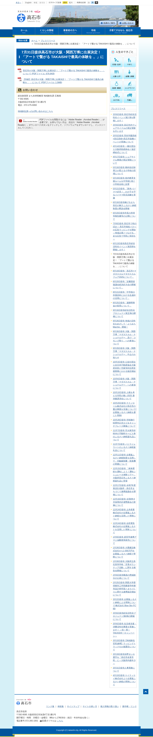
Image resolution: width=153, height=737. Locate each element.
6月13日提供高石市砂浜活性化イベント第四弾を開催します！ (124, 246)
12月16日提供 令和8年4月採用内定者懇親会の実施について (124, 502)
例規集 (61, 706)
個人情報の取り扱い (109, 706)
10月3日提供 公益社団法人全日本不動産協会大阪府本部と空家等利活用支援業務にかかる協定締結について (124, 368)
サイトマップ (73, 706)
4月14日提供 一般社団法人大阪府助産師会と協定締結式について (124, 149)
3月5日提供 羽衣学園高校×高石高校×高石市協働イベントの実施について (124, 138)
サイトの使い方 (90, 706)
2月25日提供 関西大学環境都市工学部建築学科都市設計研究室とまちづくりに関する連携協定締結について (124, 588)
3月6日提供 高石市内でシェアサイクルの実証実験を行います (124, 128)
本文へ (18, 3)
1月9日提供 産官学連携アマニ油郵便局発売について (124, 540)
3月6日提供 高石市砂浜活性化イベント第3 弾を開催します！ (124, 117)
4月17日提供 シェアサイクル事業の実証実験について (124, 160)
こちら (60, 721)
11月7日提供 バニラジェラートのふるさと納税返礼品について (124, 447)
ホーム (34, 41)
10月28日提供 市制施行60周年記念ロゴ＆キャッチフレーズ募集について (124, 423)
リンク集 (50, 706)
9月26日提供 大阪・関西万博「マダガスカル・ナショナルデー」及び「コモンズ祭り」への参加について (124, 337)
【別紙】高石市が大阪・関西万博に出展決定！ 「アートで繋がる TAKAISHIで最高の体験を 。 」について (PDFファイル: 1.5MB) (63, 81)
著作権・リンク (129, 706)
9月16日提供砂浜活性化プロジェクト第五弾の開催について (124, 313)
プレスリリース (48, 41)
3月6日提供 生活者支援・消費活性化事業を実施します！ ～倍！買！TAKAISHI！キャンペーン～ (124, 630)
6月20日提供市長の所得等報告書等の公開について (124, 216)
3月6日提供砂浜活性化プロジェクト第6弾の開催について (124, 616)
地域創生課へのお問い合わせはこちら (35, 111)
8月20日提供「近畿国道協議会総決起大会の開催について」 (124, 284)
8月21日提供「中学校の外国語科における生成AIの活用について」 (124, 295)
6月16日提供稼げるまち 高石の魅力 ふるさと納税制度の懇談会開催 (124, 205)
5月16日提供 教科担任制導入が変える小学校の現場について (124, 170)
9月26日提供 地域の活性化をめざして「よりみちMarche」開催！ (124, 324)
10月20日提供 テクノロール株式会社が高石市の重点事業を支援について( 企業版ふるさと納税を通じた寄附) (124, 409)
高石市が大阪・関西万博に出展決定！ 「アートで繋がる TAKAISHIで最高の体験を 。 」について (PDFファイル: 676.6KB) (64, 72)
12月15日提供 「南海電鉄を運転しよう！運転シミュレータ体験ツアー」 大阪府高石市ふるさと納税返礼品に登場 (124, 474)
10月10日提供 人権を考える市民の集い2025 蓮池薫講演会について (124, 395)
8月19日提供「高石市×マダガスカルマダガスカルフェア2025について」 (124, 274)
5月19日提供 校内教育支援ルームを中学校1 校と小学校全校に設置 (124, 181)
